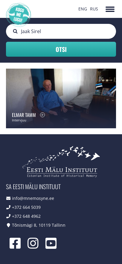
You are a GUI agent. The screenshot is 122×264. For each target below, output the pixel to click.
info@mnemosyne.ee (33, 198)
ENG (82, 9)
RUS (94, 9)
